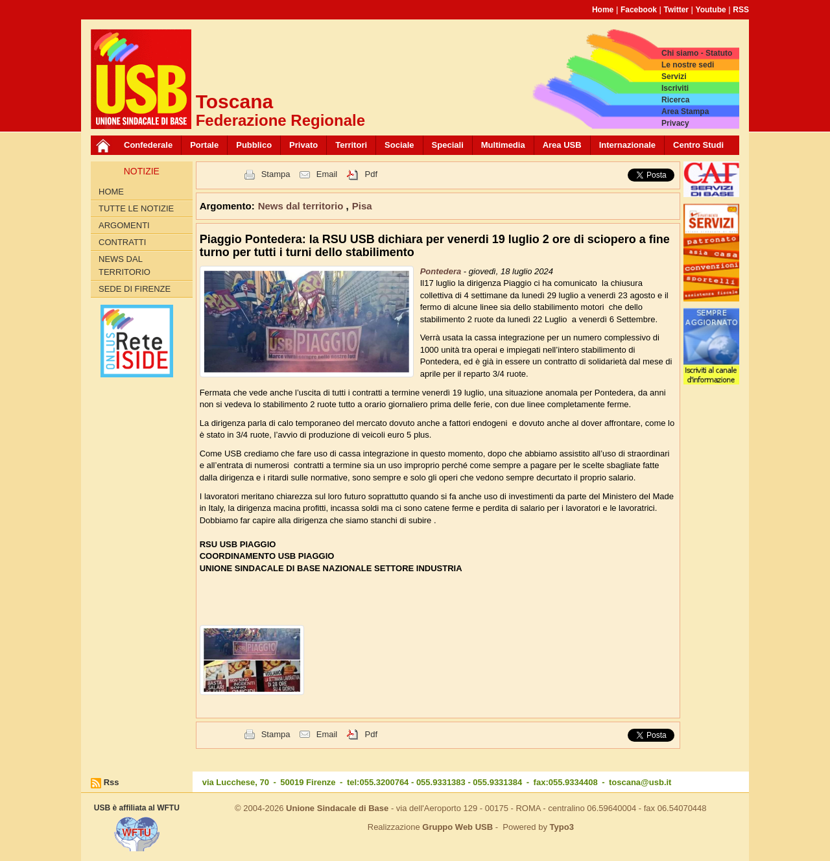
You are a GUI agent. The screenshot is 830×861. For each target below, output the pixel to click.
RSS (741, 9)
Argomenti (124, 225)
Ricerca (675, 99)
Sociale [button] (399, 145)
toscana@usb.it (640, 782)
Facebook (639, 9)
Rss (111, 782)
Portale (204, 145)
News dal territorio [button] (302, 205)
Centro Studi (698, 145)
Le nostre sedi (687, 64)
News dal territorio (124, 265)
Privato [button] (303, 145)
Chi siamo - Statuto (696, 53)
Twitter (676, 9)
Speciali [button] (448, 145)
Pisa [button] (362, 205)
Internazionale (627, 145)
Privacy (675, 123)
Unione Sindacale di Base (337, 808)
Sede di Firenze (135, 289)
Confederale (148, 145)
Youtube (711, 9)
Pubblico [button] (254, 145)
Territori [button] (351, 145)
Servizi (674, 76)
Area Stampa (685, 111)
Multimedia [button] (503, 145)
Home (602, 9)
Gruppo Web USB (457, 827)
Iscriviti (675, 88)
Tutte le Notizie (136, 208)
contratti (122, 242)
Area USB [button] (562, 145)
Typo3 (562, 827)
